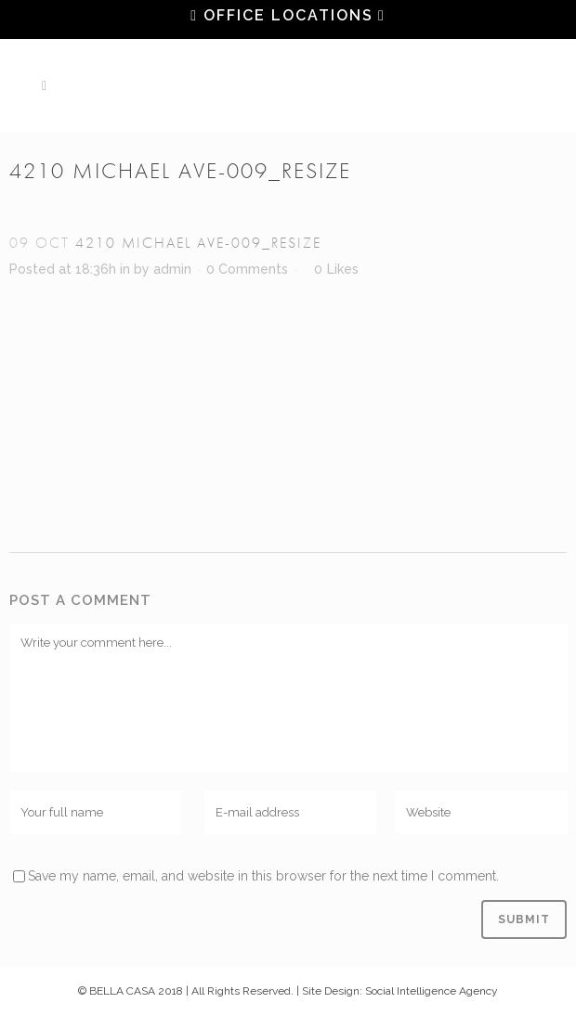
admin (172, 269)
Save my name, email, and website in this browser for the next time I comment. (263, 875)
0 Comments (247, 269)
